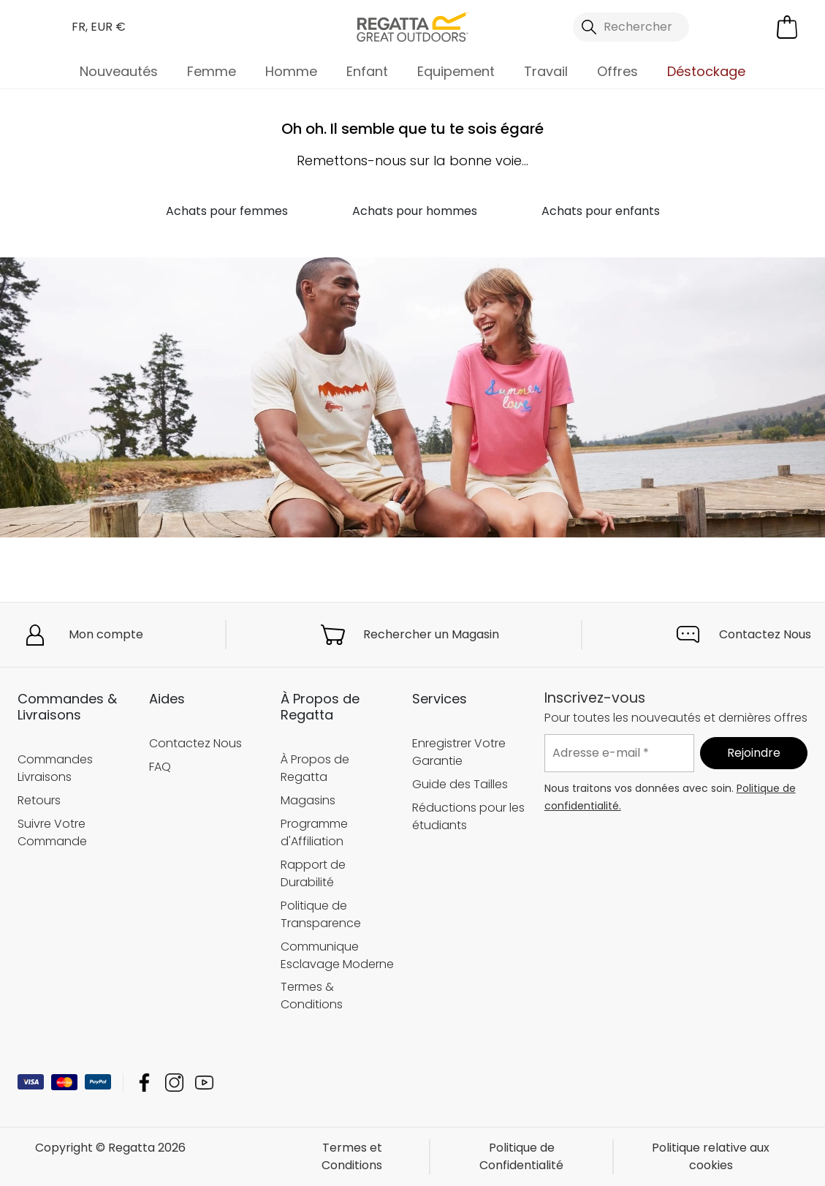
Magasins (308, 800)
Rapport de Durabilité (313, 873)
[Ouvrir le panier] (787, 27)
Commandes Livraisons (55, 768)
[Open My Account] (728, 27)
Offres (617, 71)
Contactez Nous (765, 634)
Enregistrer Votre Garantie (459, 752)
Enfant (367, 71)
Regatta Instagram (174, 1082)
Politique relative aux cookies (710, 1156)
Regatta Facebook (144, 1082)
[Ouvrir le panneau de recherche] (631, 27)
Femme (211, 71)
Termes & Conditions (312, 996)
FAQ (160, 766)
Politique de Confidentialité (521, 1156)
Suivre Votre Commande (52, 832)
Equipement (456, 71)
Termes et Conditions (352, 1156)
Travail (546, 71)
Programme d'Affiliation (314, 832)
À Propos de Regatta (315, 768)
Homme (291, 71)
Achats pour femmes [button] (227, 211)
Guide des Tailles (460, 784)
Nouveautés (119, 71)
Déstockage (706, 71)
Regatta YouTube (204, 1082)
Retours (39, 800)
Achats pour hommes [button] (414, 211)
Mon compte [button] (106, 634)
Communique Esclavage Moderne (337, 955)
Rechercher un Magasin (431, 634)
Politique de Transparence (321, 914)
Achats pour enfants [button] (600, 211)
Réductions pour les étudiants (468, 816)
